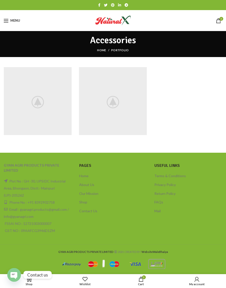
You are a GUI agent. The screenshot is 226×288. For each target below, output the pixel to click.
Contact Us (88, 211)
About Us (86, 184)
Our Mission (88, 193)
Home (101, 50)
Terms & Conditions (170, 176)
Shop (83, 202)
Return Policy (165, 193)
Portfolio (120, 50)
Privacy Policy (165, 184)
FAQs (158, 202)
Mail (157, 211)
